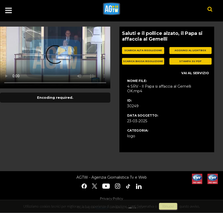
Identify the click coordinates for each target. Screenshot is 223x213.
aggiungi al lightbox (190, 50)
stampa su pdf (190, 61)
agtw (147, 8)
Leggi (132, 206)
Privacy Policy (111, 198)
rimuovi (168, 206)
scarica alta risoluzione (143, 50)
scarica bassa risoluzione (143, 61)
